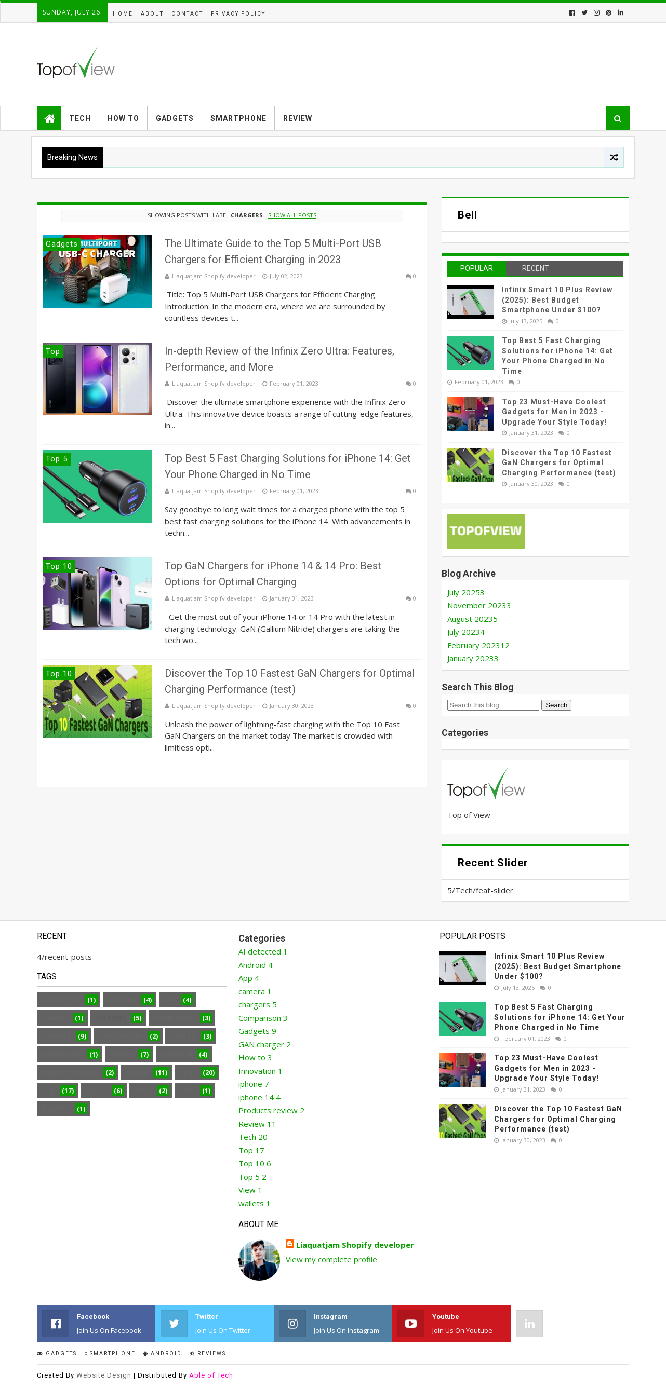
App (170, 1000)
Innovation (62, 1054)
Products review (70, 1072)
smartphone (110, 1353)
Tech (80, 118)
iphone (121, 1054)
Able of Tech (211, 1375)
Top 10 (96, 1091)
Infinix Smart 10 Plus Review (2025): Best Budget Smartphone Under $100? (557, 299)
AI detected (60, 1000)
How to (123, 118)
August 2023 (472, 619)
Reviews (208, 1353)
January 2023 (473, 658)
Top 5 (143, 1091)
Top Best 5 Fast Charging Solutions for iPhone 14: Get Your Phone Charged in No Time (559, 1017)
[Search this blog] (493, 705)
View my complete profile (331, 1259)
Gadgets (175, 118)
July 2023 (466, 631)
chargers (257, 1004)
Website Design (103, 1375)
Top (48, 1091)
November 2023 (479, 605)
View (187, 1091)
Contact (187, 14)
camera (54, 1018)
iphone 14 (176, 1054)
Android (122, 1000)
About (152, 14)
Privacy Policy (238, 14)
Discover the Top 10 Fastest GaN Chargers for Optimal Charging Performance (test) (559, 462)
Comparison (174, 1018)
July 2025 (466, 592)
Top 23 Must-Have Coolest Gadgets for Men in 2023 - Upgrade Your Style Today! (554, 412)
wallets (55, 1109)
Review (297, 118)
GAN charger (120, 1036)
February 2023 (478, 645)
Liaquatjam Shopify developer (355, 1244)
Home (123, 14)
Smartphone (238, 118)
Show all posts (292, 215)
